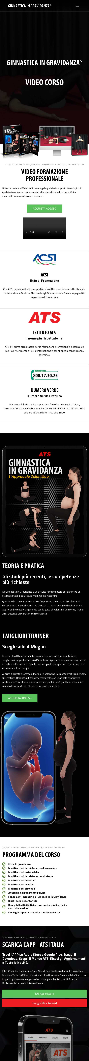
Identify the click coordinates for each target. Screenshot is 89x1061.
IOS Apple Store (44, 993)
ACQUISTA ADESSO (44, 208)
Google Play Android (44, 1003)
